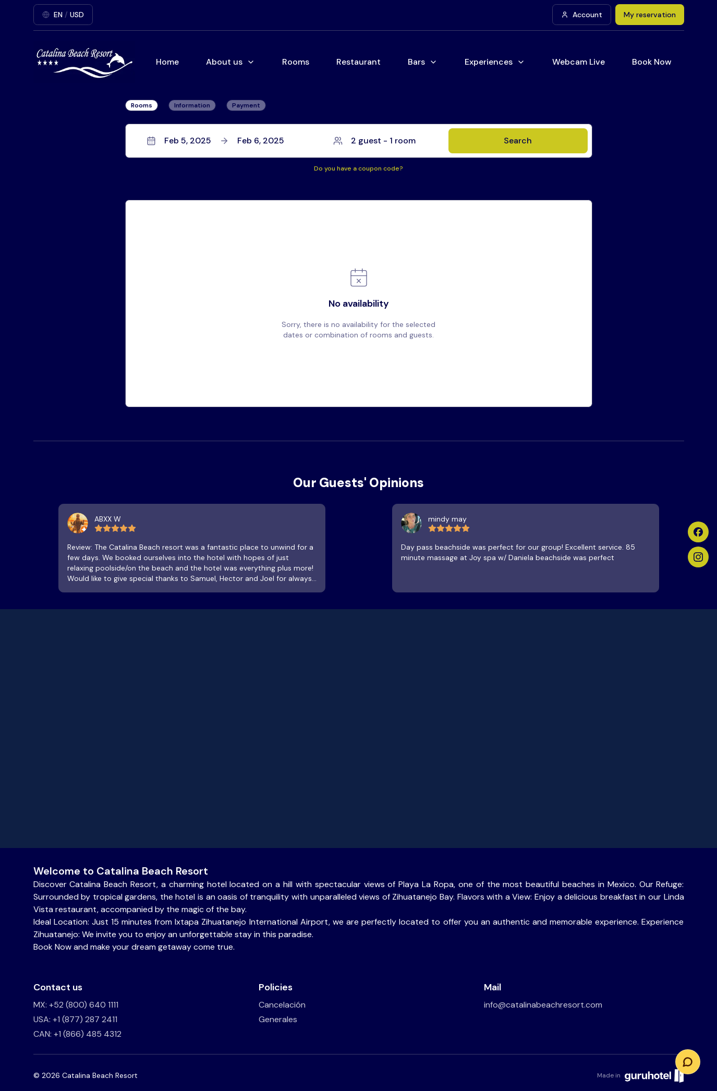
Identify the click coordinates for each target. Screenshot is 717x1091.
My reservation (650, 14)
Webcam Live (578, 61)
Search (518, 140)
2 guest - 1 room (374, 140)
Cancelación (282, 1004)
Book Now (652, 61)
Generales (278, 1019)
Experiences (495, 61)
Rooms (295, 61)
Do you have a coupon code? (358, 168)
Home (167, 61)
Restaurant (358, 61)
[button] (359, 140)
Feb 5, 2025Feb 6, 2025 (215, 140)
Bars (423, 61)
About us (230, 61)
